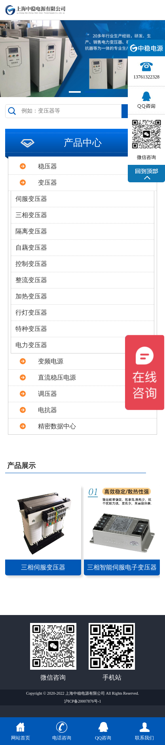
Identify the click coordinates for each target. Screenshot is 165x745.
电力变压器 (31, 345)
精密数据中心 (57, 426)
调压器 (47, 393)
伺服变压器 (31, 198)
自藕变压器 (31, 247)
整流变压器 (31, 280)
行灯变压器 (31, 312)
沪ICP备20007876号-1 (82, 701)
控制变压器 (31, 263)
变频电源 (50, 361)
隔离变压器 (31, 231)
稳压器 (47, 166)
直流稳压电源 (57, 377)
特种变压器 (31, 328)
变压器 (47, 182)
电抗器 (47, 410)
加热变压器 (31, 296)
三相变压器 (31, 215)
